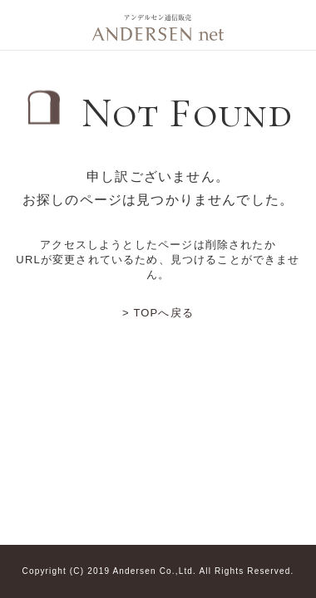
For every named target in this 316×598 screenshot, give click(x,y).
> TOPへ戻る (158, 312)
